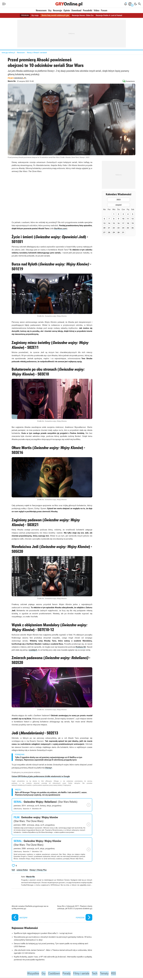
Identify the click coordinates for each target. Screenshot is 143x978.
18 (128, 223)
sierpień (118, 205)
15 (114, 223)
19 (133, 223)
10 (123, 219)
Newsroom (41, 10)
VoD (13, 870)
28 (109, 232)
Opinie (66, 10)
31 (123, 232)
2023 (119, 200)
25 (128, 228)
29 (114, 232)
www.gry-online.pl (8, 52)
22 (114, 228)
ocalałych (33, 650)
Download (76, 10)
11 (128, 219)
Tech (96, 973)
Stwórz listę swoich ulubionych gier (55, 15)
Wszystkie (30, 973)
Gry (49, 10)
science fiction (22, 870)
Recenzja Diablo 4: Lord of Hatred (109, 15)
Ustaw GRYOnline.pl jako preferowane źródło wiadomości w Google (41, 776)
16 (118, 223)
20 (104, 228)
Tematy (106, 973)
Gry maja (35, 15)
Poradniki (87, 10)
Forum (104, 10)
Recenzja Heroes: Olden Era (83, 15)
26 (133, 228)
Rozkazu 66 (81, 647)
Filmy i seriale (82, 973)
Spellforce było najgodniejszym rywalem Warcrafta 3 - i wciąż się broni (43, 933)
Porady (66, 973)
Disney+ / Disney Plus (38, 870)
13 (104, 223)
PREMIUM (25, 15)
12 (133, 219)
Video (96, 10)
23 (118, 228)
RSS (116, 973)
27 (104, 232)
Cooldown (52, 973)
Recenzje (57, 10)
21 (109, 228)
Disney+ (48, 768)
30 (118, 232)
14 (109, 223)
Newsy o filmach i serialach (37, 52)
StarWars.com (60, 228)
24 (123, 228)
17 (123, 223)
